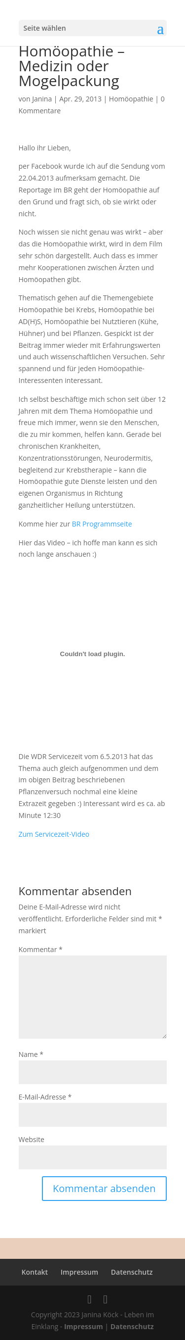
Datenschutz (132, 1272)
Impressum (79, 1272)
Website (31, 1139)
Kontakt (35, 1272)
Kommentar (41, 949)
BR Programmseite (102, 523)
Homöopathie (131, 98)
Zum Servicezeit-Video (54, 834)
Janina (42, 98)
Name (31, 1054)
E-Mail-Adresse (45, 1096)
